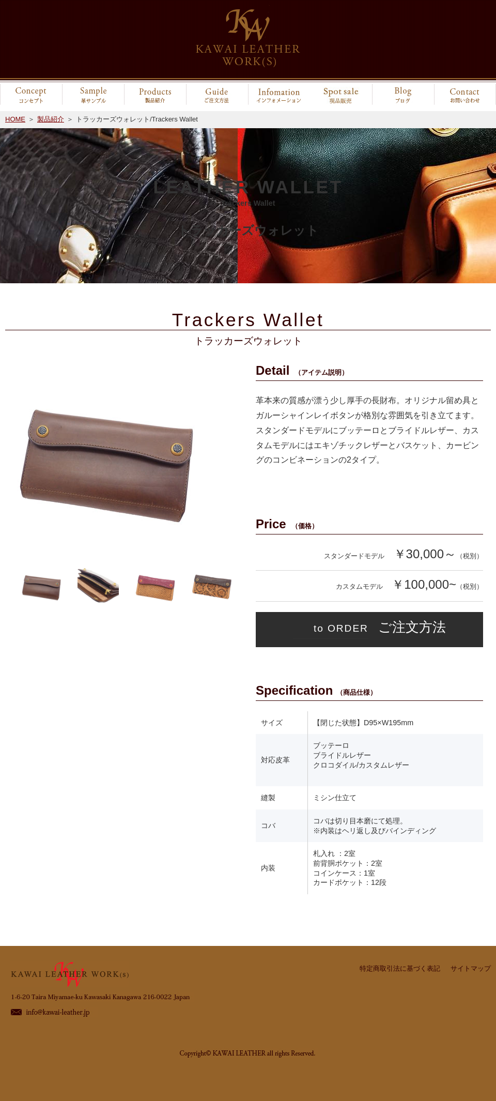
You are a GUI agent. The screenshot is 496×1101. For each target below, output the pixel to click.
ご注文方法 (369, 628)
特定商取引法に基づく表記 (400, 968)
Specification (316, 690)
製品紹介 (50, 119)
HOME (15, 119)
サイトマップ (471, 968)
